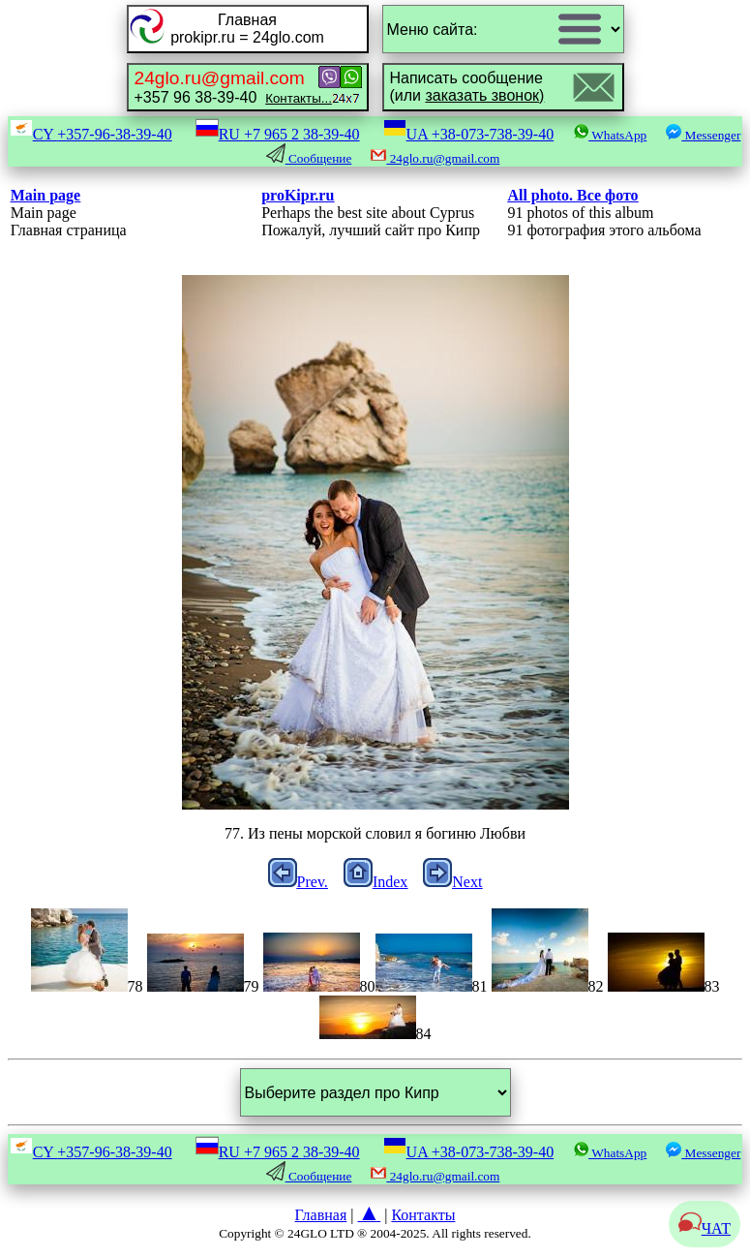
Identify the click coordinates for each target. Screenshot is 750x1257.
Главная (321, 1215)
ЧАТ (704, 1228)
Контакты (423, 1215)
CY (91, 134)
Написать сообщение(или (467, 87)
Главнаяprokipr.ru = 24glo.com (247, 29)
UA (469, 134)
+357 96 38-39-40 (233, 87)
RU (277, 134)
